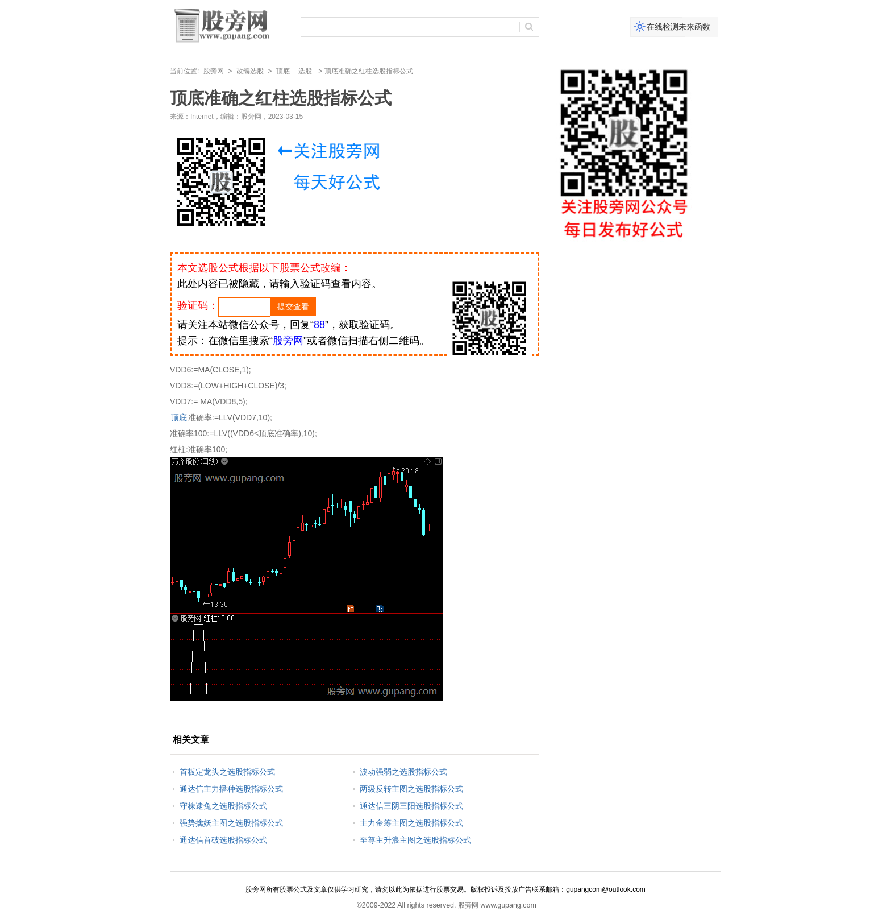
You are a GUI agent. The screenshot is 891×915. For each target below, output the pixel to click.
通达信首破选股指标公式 (223, 839)
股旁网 (213, 71)
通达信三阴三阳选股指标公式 (411, 805)
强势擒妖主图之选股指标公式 (231, 822)
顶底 (283, 71)
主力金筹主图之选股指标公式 (411, 822)
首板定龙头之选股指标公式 (227, 771)
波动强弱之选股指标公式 (403, 771)
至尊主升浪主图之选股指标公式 (415, 839)
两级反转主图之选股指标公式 (411, 788)
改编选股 (250, 71)
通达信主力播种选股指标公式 (231, 788)
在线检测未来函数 (678, 26)
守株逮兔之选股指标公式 (223, 805)
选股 (305, 71)
